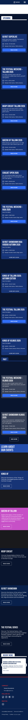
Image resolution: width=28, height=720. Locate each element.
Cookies (11, 714)
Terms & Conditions (18, 711)
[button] (2, 665)
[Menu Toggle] (25, 2)
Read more (14, 50)
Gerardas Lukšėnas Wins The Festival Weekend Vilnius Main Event (12, 662)
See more (14, 439)
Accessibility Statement (7, 711)
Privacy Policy (5, 714)
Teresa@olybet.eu (8, 690)
